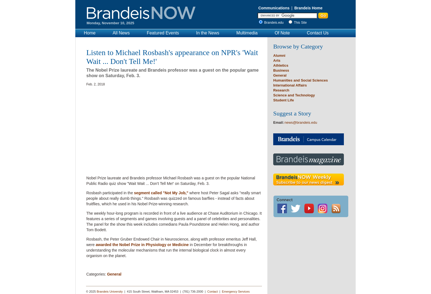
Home (90, 33)
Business (281, 70)
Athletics (280, 65)
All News (121, 33)
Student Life (283, 100)
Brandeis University (110, 291)
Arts (276, 60)
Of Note (282, 33)
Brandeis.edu (275, 23)
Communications (274, 8)
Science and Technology (294, 95)
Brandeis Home (308, 8)
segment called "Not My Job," (161, 193)
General (114, 274)
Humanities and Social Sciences (300, 80)
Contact (212, 291)
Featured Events (163, 33)
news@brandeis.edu (300, 122)
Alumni (279, 55)
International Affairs (290, 85)
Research (281, 90)
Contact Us (317, 33)
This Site (300, 23)
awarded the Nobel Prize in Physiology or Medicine (142, 244)
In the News (207, 33)
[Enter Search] (287, 15)
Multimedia (247, 33)
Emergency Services (236, 291)
